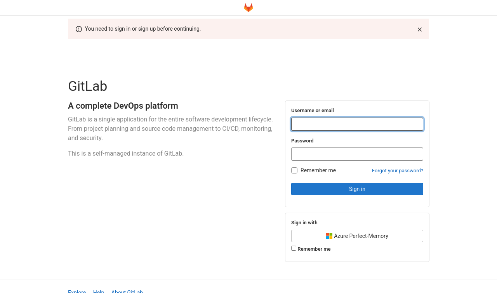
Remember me (318, 170)
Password (302, 141)
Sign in (357, 189)
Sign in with (304, 222)
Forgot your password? (397, 170)
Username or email (312, 110)
